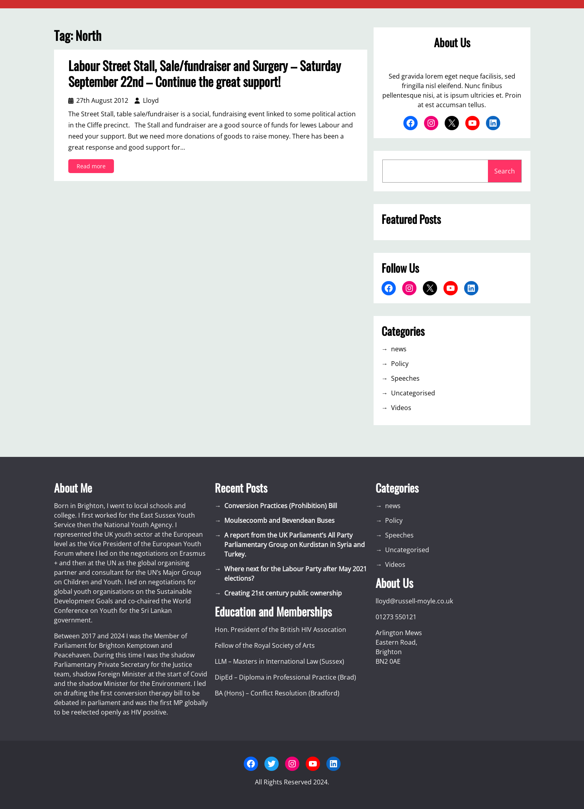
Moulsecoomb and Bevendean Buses (279, 520)
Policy (400, 363)
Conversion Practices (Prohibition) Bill (280, 505)
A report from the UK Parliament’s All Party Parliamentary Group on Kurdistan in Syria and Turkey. (294, 545)
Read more (93, 167)
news (399, 349)
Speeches (405, 378)
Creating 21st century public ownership (283, 593)
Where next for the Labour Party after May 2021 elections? (295, 573)
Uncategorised (413, 393)
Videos (401, 407)
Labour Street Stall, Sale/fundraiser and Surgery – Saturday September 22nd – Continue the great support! (204, 73)
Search (504, 171)
